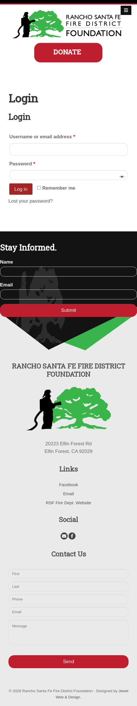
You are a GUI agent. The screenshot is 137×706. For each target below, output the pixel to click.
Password (22, 163)
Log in (20, 189)
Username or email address (42, 136)
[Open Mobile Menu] (126, 10)
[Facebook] (72, 536)
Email (6, 285)
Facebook (68, 484)
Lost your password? (30, 201)
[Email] (64, 536)
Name (6, 262)
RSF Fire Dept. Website (68, 502)
